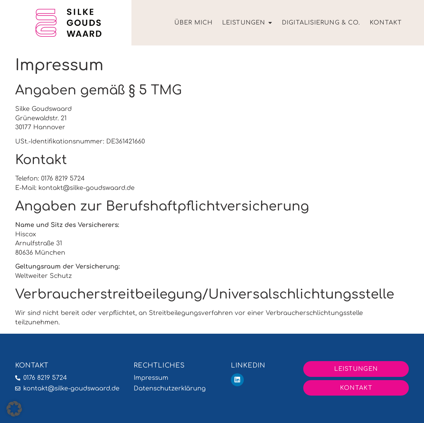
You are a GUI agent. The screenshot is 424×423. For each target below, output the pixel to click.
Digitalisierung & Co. (321, 22)
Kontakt (386, 22)
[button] (14, 409)
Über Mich (193, 22)
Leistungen (247, 23)
